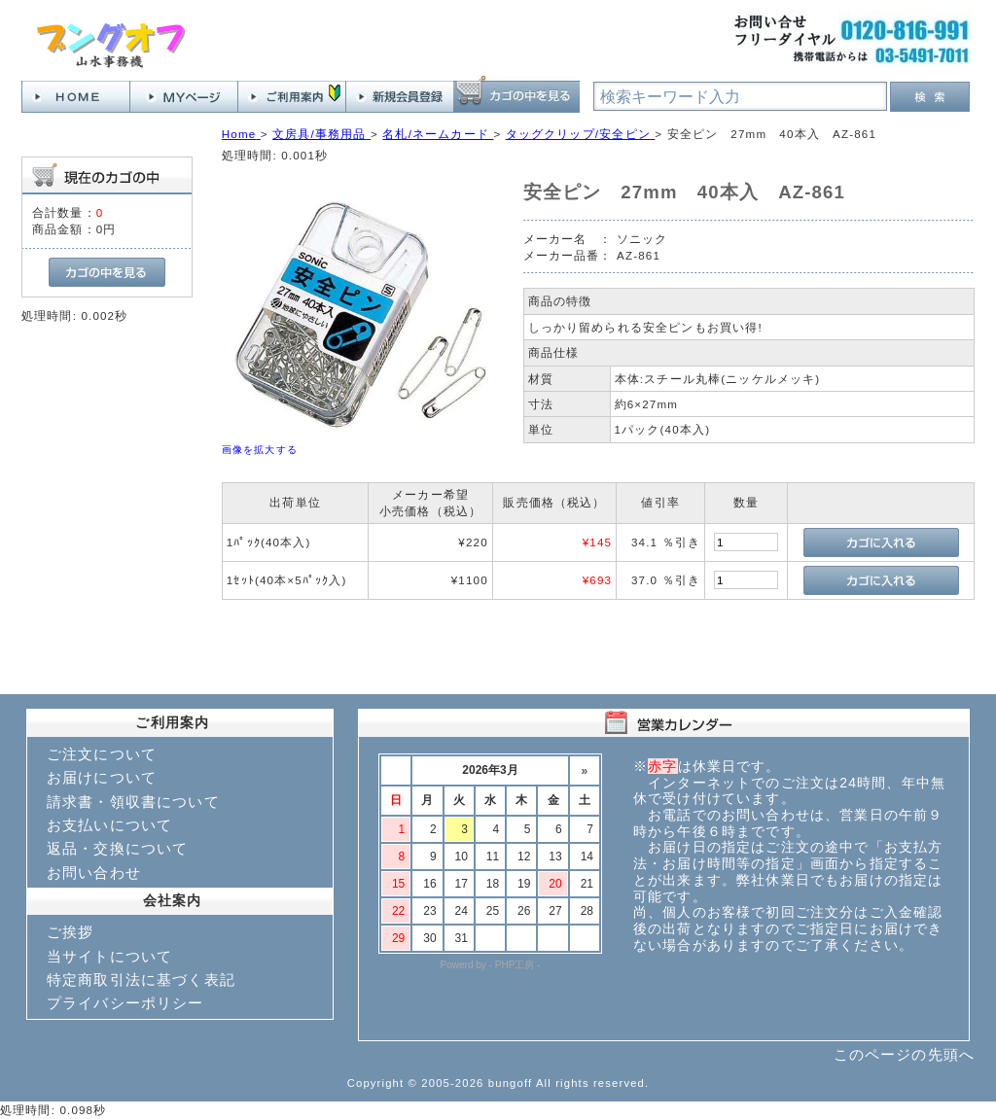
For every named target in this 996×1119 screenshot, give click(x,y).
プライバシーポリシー (125, 1003)
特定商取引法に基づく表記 (141, 979)
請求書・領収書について (133, 801)
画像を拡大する (260, 449)
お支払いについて (109, 825)
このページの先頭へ (904, 1054)
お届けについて (102, 777)
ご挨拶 (70, 932)
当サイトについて (109, 956)
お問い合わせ (94, 872)
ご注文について (102, 754)
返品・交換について (117, 848)
